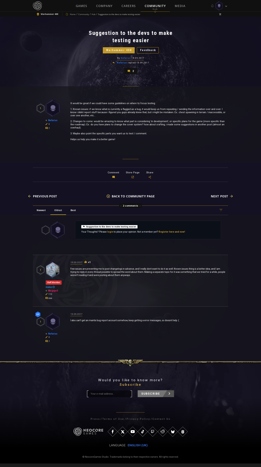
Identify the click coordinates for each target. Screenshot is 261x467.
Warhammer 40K (118, 51)
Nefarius (126, 60)
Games (81, 6)
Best (76, 213)
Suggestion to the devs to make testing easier (111, 230)
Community (155, 6)
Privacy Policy (138, 422)
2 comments (130, 209)
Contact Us (161, 422)
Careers (128, 6)
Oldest (60, 213)
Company (104, 6)
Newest (42, 213)
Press (95, 422)
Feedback (149, 51)
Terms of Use (113, 422)
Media (180, 6)
